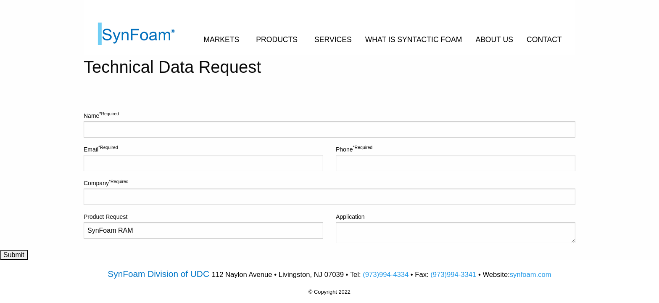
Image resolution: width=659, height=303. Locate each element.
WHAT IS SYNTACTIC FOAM (413, 39)
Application (455, 228)
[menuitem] (143, 27)
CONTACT (544, 39)
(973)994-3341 (453, 275)
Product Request (203, 226)
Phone (455, 158)
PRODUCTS (277, 39)
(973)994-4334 (386, 275)
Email (203, 158)
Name (329, 124)
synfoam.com (530, 275)
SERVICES (333, 39)
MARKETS (221, 39)
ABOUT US (494, 39)
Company (329, 192)
